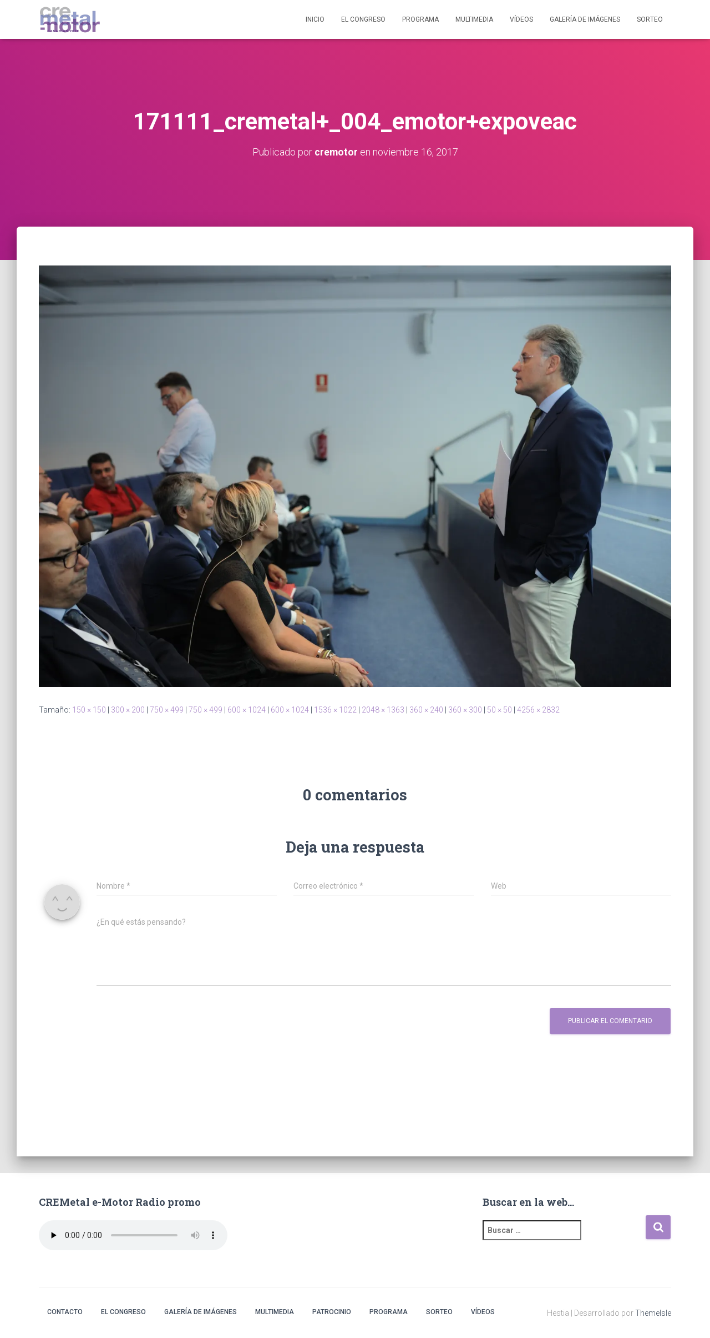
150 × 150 (89, 709)
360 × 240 (426, 709)
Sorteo (650, 19)
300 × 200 (128, 709)
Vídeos (521, 19)
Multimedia (474, 19)
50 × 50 (499, 709)
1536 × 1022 (335, 709)
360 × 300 (465, 709)
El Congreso (363, 19)
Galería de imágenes (585, 19)
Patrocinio (331, 1312)
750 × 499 (167, 709)
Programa (420, 19)
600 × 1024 (246, 709)
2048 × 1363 (383, 709)
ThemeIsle (653, 1313)
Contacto (65, 1312)
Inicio (315, 19)
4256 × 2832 (538, 709)
